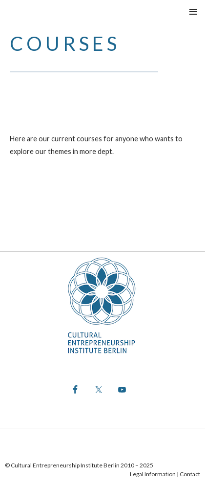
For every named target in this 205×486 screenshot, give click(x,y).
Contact (190, 474)
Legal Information (153, 474)
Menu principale (193, 11)
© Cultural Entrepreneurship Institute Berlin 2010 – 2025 (79, 465)
